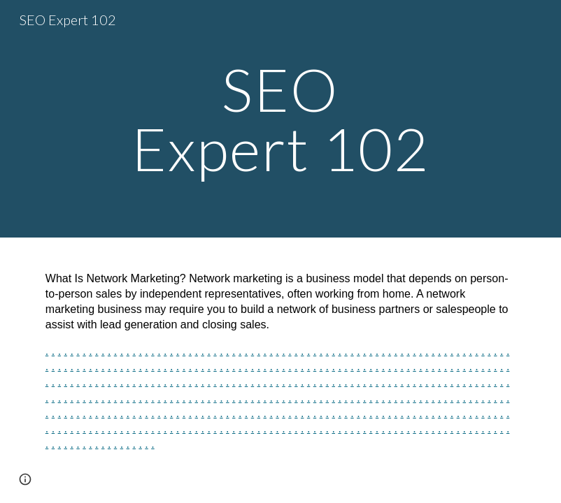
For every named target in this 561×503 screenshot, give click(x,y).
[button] (25, 479)
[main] (280, 119)
